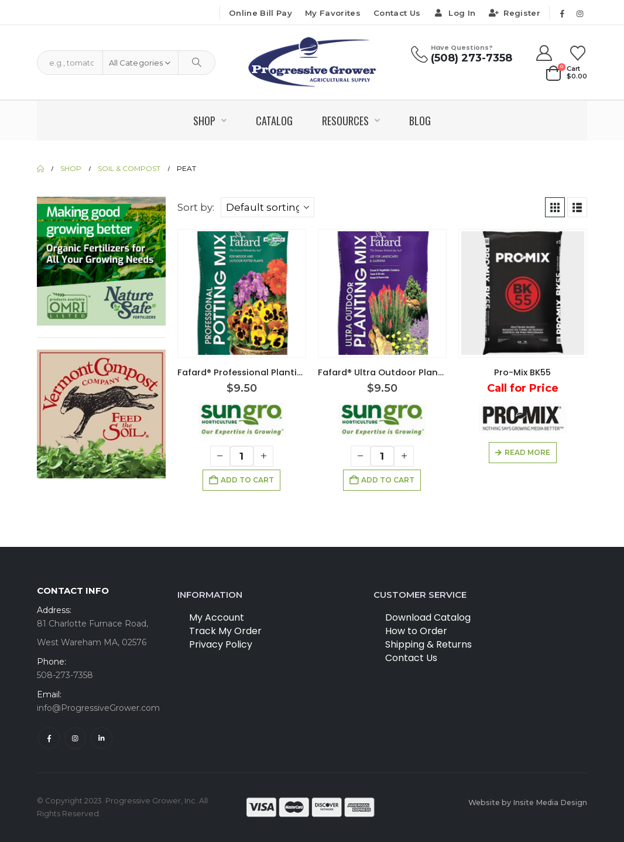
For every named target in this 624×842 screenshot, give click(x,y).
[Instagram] (579, 13)
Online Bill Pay (260, 13)
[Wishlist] (578, 53)
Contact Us (396, 13)
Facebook (49, 738)
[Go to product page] (242, 293)
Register (514, 13)
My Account (216, 617)
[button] (555, 207)
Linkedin (101, 738)
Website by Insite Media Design (527, 802)
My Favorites (333, 13)
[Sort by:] (267, 207)
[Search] (197, 62)
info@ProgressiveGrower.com (98, 708)
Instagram (75, 738)
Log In (454, 13)
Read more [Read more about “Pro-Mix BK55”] (527, 452)
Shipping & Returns (428, 644)
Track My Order (225, 631)
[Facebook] (562, 13)
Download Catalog (428, 617)
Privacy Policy (220, 644)
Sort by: (195, 207)
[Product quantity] (242, 456)
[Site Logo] (312, 62)
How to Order (416, 631)
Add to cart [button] (247, 479)
